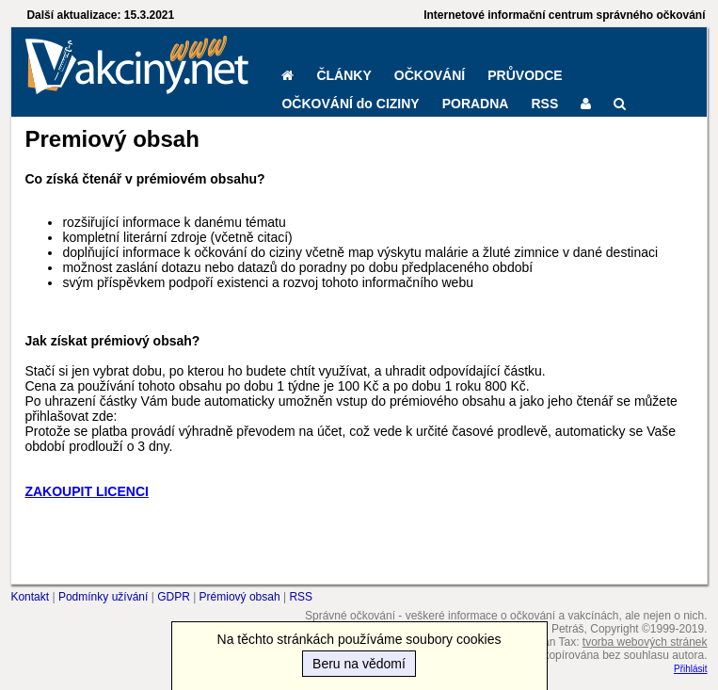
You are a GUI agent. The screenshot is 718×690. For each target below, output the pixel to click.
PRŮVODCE (524, 75)
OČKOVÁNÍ (429, 75)
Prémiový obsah (239, 596)
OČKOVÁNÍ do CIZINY (350, 103)
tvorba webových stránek (645, 642)
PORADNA (475, 103)
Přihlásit (691, 669)
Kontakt (29, 596)
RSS (544, 103)
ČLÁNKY (343, 75)
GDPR (173, 596)
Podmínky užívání (103, 596)
